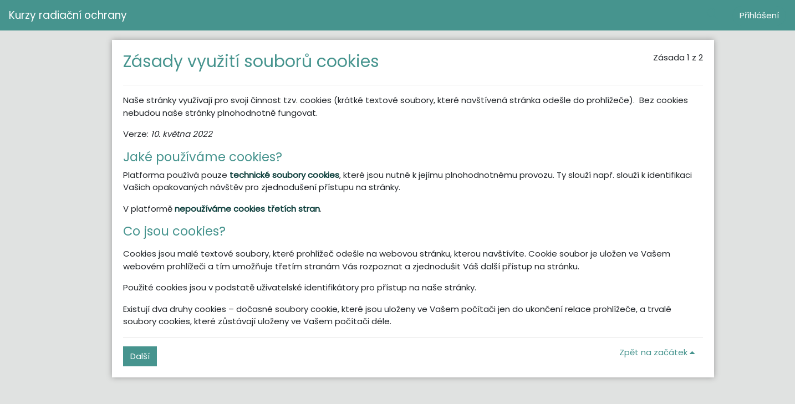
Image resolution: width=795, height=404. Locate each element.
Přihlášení (759, 15)
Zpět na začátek (659, 352)
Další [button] (140, 356)
